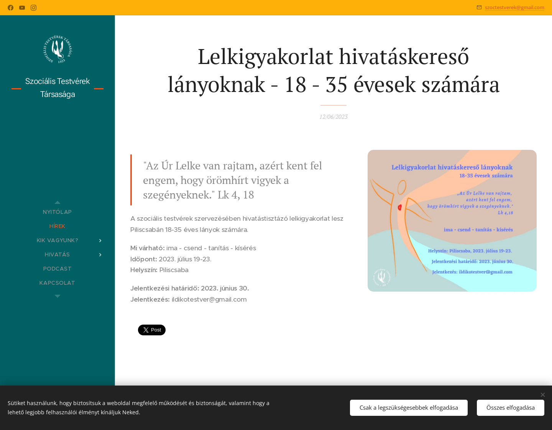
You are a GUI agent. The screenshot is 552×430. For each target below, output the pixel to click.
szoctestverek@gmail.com (514, 7)
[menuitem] (57, 212)
